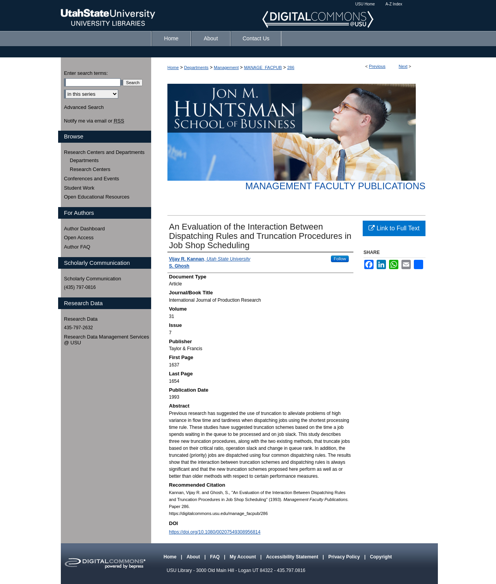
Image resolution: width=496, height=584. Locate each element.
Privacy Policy (344, 557)
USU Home (365, 4)
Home (173, 67)
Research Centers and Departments (104, 152)
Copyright (381, 557)
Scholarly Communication (92, 279)
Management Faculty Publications (335, 186)
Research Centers (90, 169)
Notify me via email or (94, 121)
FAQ (215, 557)
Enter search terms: (86, 73)
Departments (196, 67)
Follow (340, 258)
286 (290, 67)
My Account (243, 557)
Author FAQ (77, 247)
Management (226, 67)
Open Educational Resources (96, 197)
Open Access (79, 237)
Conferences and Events (91, 178)
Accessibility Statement (292, 557)
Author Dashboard (84, 229)
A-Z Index (394, 4)
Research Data (81, 319)
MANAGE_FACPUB (263, 67)
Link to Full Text (394, 228)
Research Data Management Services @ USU (106, 340)
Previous (377, 66)
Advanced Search (84, 107)
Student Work (79, 188)
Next (403, 66)
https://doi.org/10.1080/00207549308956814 (214, 532)
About (193, 557)
